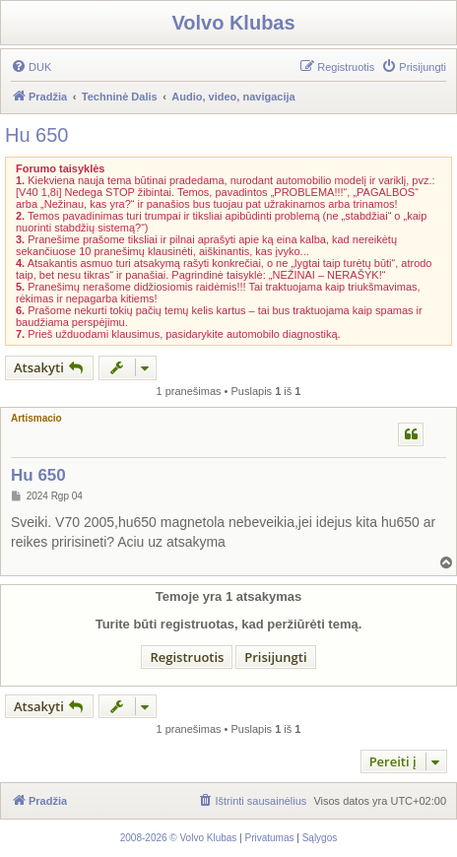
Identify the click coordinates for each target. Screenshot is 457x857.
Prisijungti (275, 657)
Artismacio (36, 418)
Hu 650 (37, 135)
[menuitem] (31, 67)
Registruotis (187, 657)
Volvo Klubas (232, 22)
